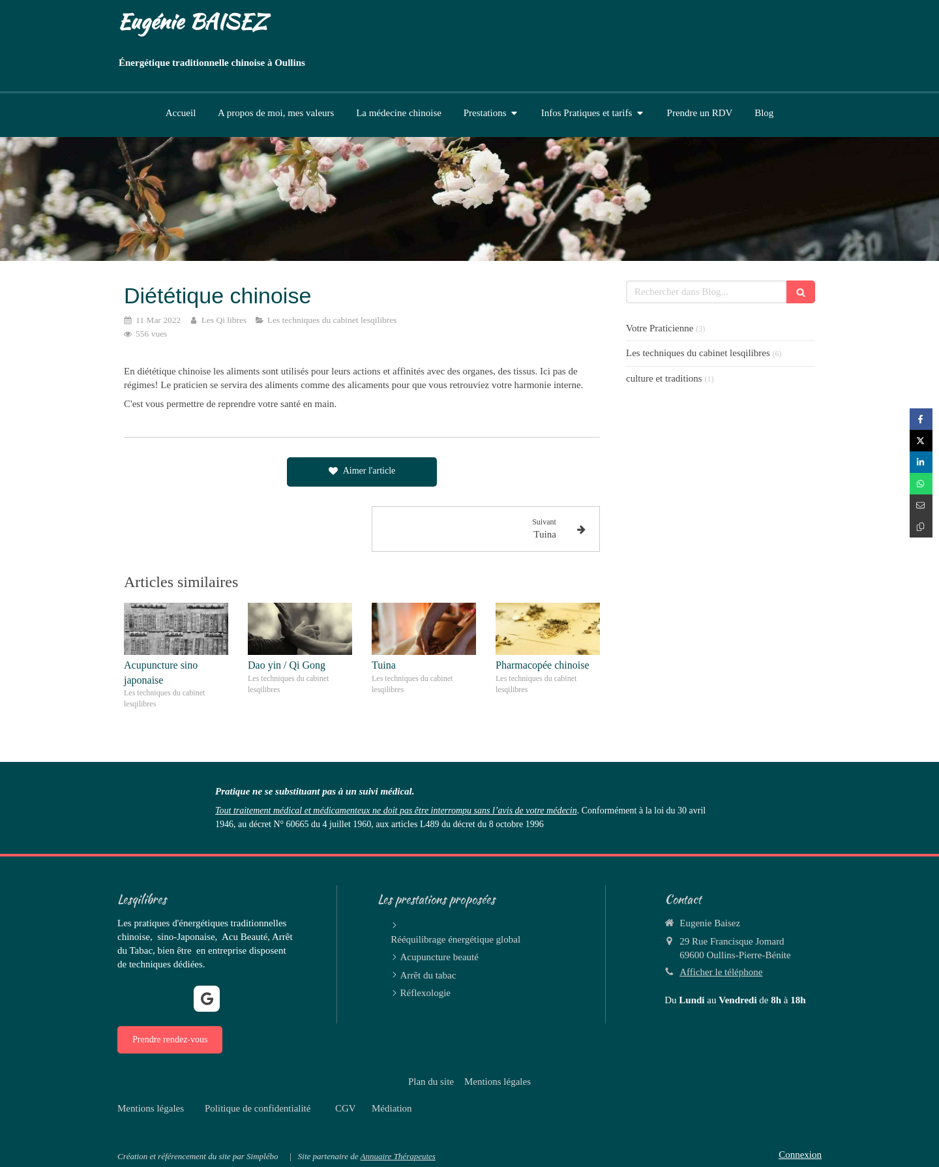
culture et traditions (664, 378)
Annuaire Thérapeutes (397, 1156)
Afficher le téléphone (720, 972)
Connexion (800, 1154)
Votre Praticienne (659, 328)
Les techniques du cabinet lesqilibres (698, 353)
